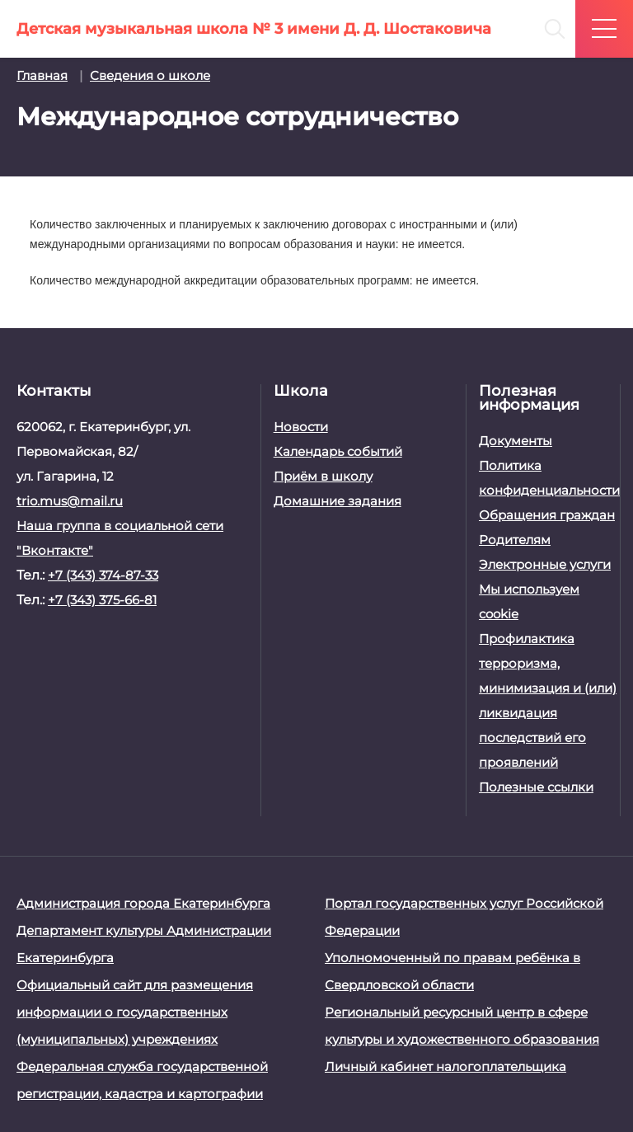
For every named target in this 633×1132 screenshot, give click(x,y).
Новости (301, 426)
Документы (515, 441)
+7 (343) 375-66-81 (102, 600)
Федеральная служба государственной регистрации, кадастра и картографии (142, 1080)
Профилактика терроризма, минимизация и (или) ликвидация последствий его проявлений (548, 700)
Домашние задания (337, 501)
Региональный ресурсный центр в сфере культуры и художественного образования (462, 1025)
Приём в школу (323, 476)
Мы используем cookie (529, 601)
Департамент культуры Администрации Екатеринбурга (143, 944)
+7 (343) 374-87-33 (103, 575)
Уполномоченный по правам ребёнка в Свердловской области (452, 971)
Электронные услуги (545, 564)
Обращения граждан (547, 515)
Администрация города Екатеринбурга (143, 903)
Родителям (515, 539)
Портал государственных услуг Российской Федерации (464, 916)
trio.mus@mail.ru (69, 501)
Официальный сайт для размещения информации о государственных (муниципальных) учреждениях (134, 1012)
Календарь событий (338, 451)
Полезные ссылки (536, 787)
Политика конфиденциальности (548, 478)
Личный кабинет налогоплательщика (445, 1066)
